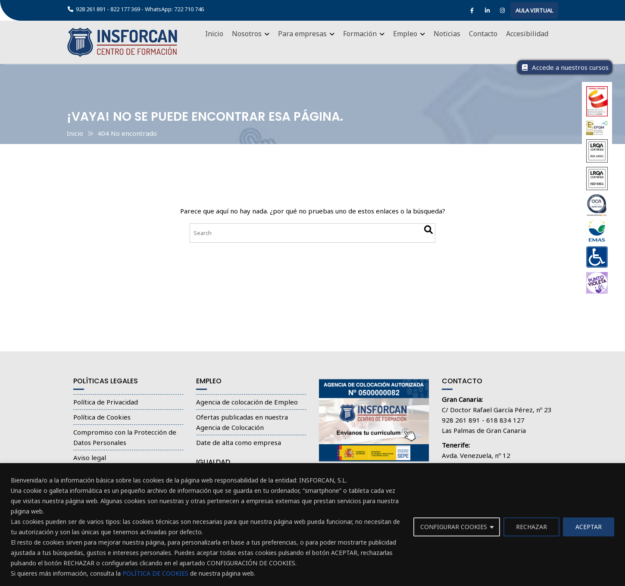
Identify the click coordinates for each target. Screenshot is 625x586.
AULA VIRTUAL (534, 10)
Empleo (405, 33)
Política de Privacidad (105, 407)
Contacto (483, 33)
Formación (360, 33)
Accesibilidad (527, 33)
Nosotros (247, 33)
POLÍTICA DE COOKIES (155, 573)
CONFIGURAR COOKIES (453, 527)
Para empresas (302, 33)
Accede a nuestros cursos (565, 67)
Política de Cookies (102, 422)
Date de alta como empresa (238, 447)
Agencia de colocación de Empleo (247, 407)
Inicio (214, 33)
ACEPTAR (588, 527)
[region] (312, 524)
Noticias (447, 33)
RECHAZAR (531, 527)
